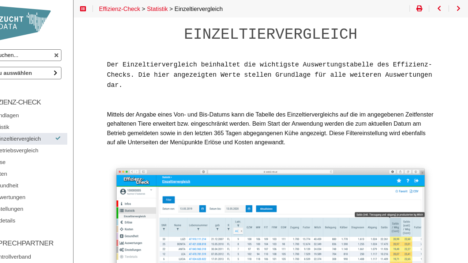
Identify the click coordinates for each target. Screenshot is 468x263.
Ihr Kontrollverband (35, 257)
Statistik (27, 127)
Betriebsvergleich (44, 150)
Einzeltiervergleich (60, 139)
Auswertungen (35, 197)
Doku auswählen (38, 73)
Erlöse (25, 162)
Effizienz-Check (40, 102)
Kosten (26, 174)
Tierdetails (30, 220)
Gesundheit (32, 185)
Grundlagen (32, 115)
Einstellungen (34, 209)
